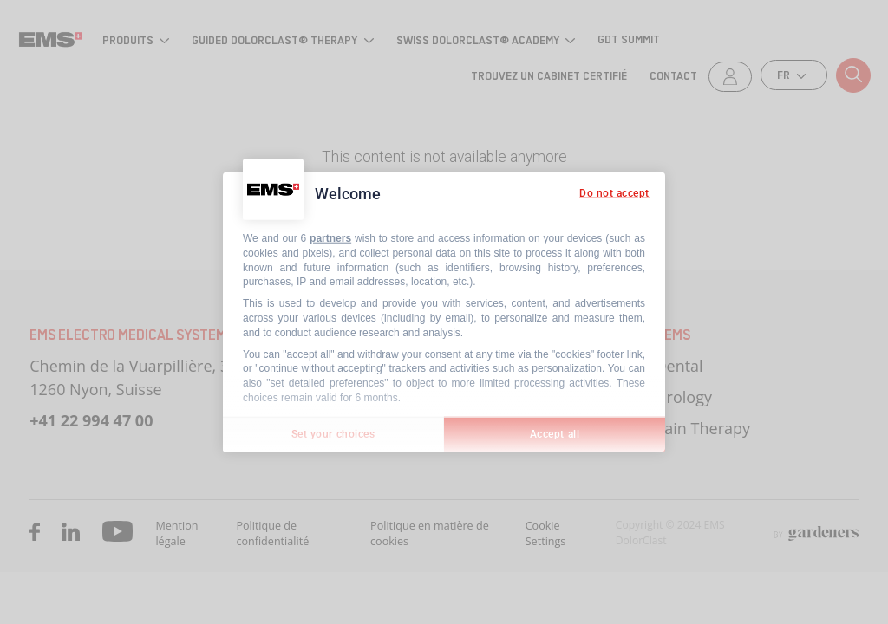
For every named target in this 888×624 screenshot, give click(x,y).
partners (330, 238)
